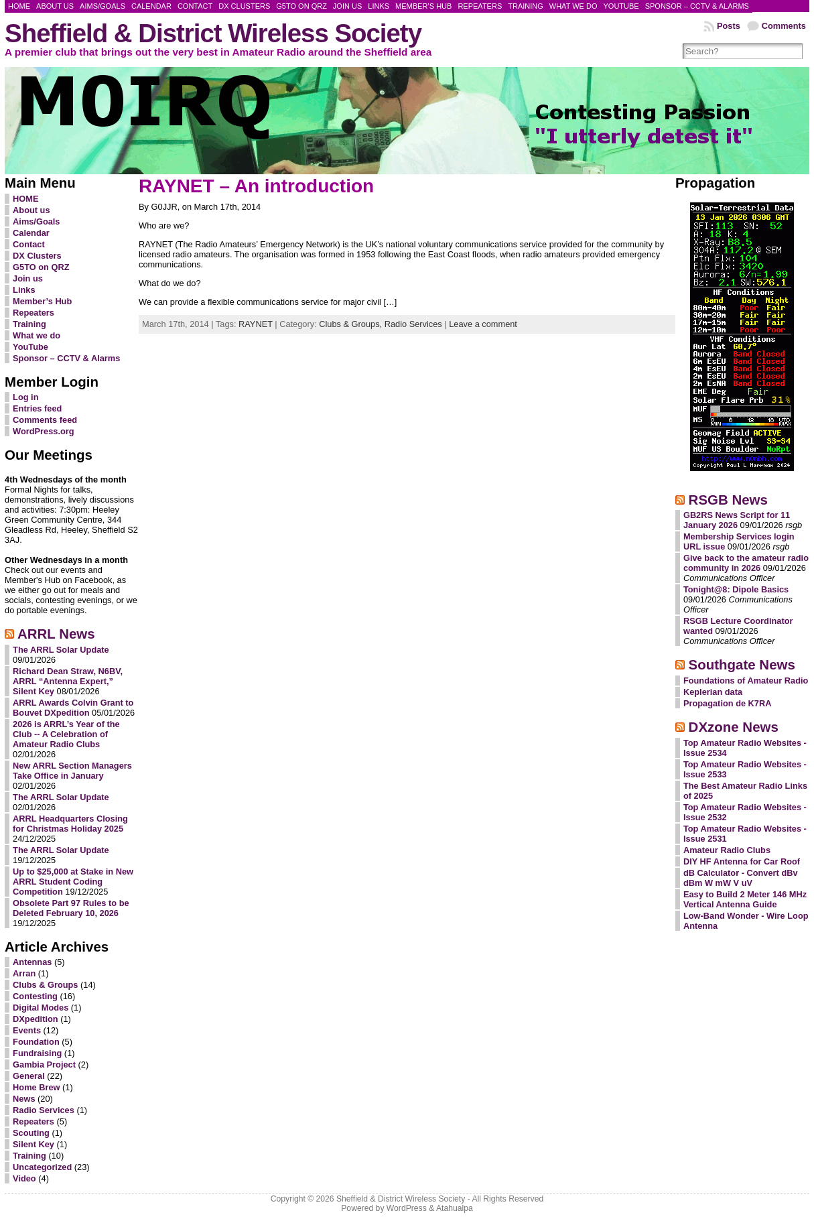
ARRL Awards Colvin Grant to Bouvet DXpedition (73, 708)
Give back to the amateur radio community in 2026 (746, 563)
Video (24, 1178)
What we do (36, 335)
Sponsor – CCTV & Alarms (66, 358)
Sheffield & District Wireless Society (213, 33)
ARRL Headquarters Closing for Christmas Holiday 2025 (70, 824)
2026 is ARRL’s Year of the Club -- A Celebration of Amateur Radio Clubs (66, 734)
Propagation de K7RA (727, 703)
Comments (784, 26)
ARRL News (56, 633)
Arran (24, 973)
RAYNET (256, 324)
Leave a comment (483, 324)
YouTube (30, 347)
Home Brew (36, 1087)
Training (29, 324)
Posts (728, 26)
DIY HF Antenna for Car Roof (741, 861)
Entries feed (37, 408)
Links (24, 290)
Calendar (31, 233)
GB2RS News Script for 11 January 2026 (736, 520)
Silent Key (33, 1144)
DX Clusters (37, 256)
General (29, 1076)
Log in (25, 397)
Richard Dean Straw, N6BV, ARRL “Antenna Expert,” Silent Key (68, 681)
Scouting (31, 1133)
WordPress (407, 1208)
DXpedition (35, 1019)
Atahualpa (454, 1208)
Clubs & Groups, (351, 324)
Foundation (36, 1042)
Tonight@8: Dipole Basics (736, 589)
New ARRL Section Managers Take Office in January (72, 771)
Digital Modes (40, 1008)
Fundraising (37, 1053)
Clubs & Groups (45, 985)
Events (27, 1030)
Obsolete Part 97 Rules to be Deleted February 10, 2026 (71, 908)
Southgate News (742, 664)
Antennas (32, 962)
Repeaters (33, 313)
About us (31, 210)
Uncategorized (42, 1167)
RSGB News (728, 499)
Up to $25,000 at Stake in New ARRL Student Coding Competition (73, 881)
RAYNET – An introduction (256, 186)
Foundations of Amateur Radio (746, 680)
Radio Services (43, 1110)
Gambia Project (44, 1064)
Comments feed (45, 420)
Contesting (35, 996)
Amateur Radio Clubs (726, 850)
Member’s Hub (42, 301)
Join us (28, 278)
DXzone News (733, 726)
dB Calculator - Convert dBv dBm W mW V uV (740, 878)
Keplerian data (712, 692)
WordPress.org (43, 431)
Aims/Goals (36, 221)
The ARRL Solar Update (61, 650)
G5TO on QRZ (41, 267)
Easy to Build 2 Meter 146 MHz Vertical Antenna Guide (745, 899)
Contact (29, 244)
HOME (25, 199)
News (24, 1099)
